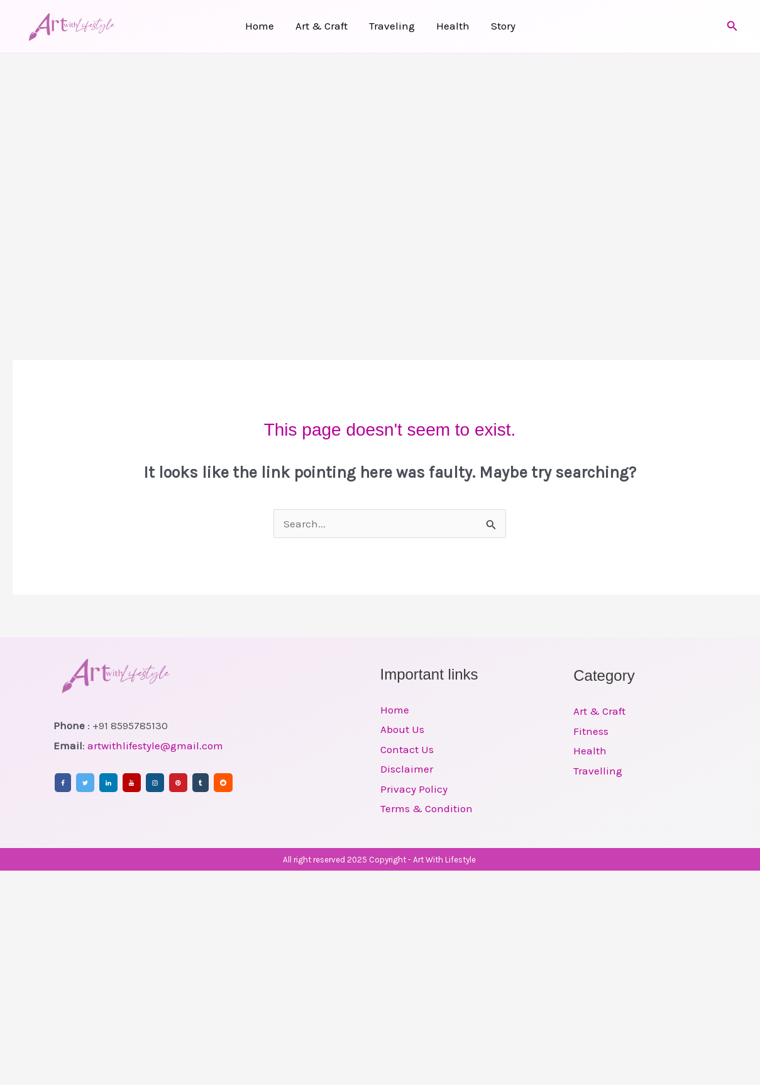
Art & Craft (321, 25)
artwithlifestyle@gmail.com (155, 745)
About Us (402, 729)
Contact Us (407, 749)
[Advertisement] (125, 185)
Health (453, 25)
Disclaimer (406, 769)
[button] (732, 26)
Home (259, 25)
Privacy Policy (414, 789)
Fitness (591, 731)
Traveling (392, 25)
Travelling (597, 770)
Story (503, 25)
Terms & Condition (426, 808)
